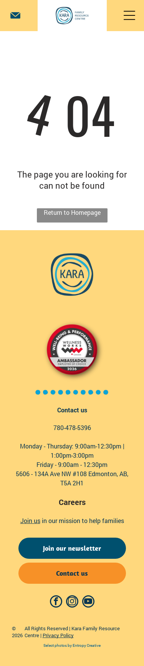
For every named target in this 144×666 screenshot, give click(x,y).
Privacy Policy (58, 635)
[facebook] (56, 602)
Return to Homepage (72, 212)
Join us (30, 521)
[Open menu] (129, 15)
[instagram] (72, 602)
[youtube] (88, 602)
